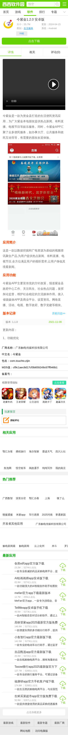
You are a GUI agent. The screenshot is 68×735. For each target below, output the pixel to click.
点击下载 (34, 41)
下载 (62, 569)
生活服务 (28, 28)
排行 (42, 11)
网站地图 (25, 730)
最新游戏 (8, 722)
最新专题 (42, 722)
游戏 (18, 11)
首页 (6, 11)
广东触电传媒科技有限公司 (31, 347)
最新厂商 (59, 722)
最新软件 (25, 722)
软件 (30, 11)
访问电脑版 (41, 730)
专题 (54, 11)
